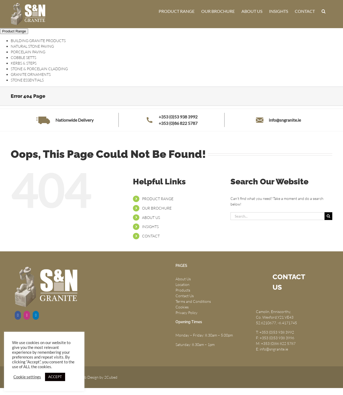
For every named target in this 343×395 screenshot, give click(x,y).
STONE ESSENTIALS (27, 80)
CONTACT (151, 236)
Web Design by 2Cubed (98, 377)
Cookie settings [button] (27, 377)
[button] (324, 11)
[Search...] (277, 216)
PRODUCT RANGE (157, 198)
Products (183, 290)
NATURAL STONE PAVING (32, 46)
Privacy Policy (186, 312)
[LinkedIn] (36, 315)
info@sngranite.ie (285, 119)
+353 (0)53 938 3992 (178, 116)
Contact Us (185, 295)
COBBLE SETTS (23, 57)
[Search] (328, 216)
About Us (183, 279)
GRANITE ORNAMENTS (31, 74)
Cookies (182, 307)
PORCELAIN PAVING (28, 52)
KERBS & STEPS (23, 63)
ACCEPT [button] (55, 377)
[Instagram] (27, 315)
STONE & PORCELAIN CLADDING (39, 68)
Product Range (14, 31)
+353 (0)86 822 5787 (178, 123)
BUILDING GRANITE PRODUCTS (38, 40)
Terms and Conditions (193, 301)
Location (182, 284)
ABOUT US (151, 217)
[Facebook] (18, 315)
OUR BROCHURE (157, 208)
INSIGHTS (150, 226)
